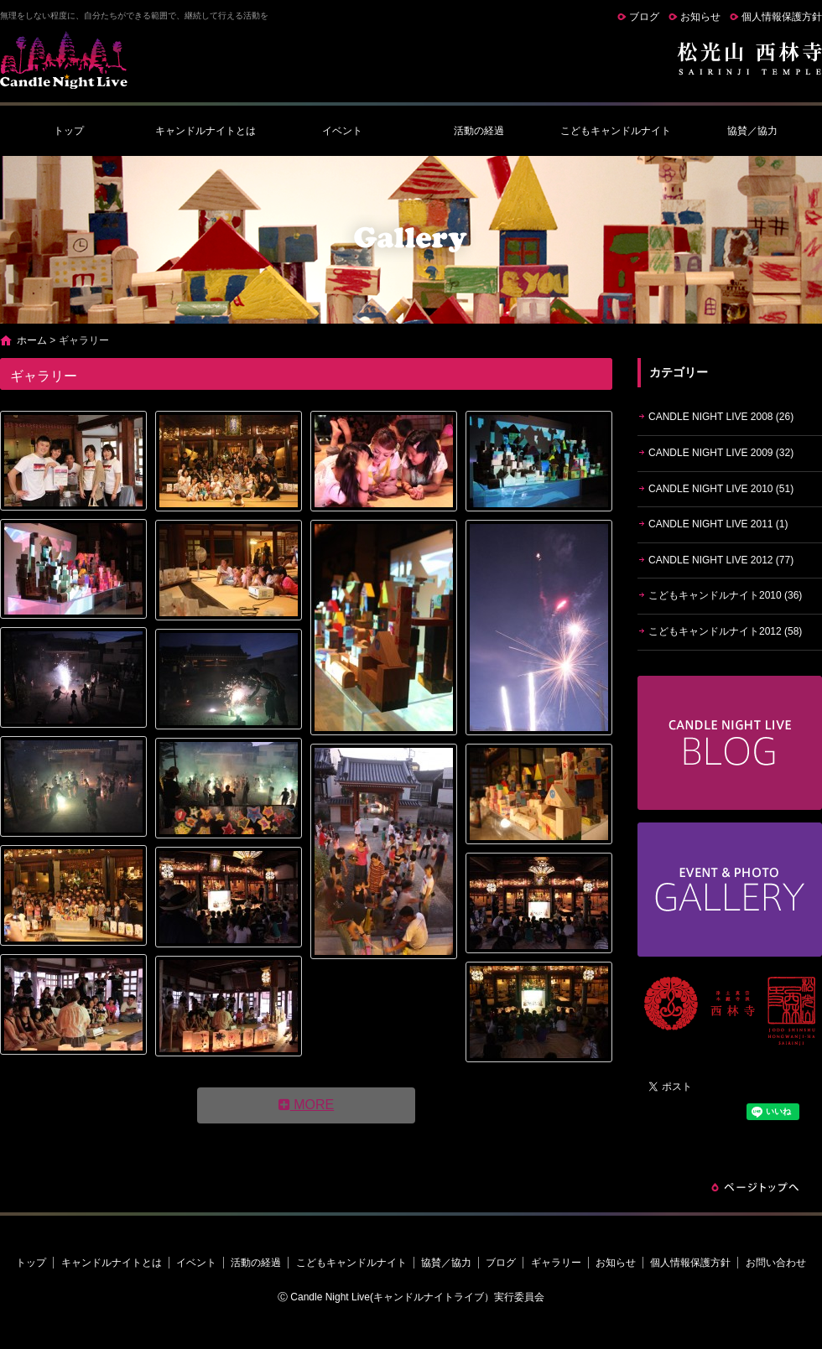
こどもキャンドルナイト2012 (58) (725, 631)
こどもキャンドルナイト (615, 131)
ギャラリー (556, 1263)
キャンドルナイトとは (205, 131)
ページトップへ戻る (755, 1187)
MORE (306, 1104)
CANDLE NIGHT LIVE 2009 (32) (720, 453)
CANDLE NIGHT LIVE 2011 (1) (718, 524)
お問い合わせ (776, 1263)
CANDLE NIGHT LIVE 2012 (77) (720, 560)
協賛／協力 (752, 131)
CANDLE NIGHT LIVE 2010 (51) (720, 489)
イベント (342, 131)
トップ (69, 131)
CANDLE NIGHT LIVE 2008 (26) (720, 417)
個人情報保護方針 (781, 17)
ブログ (644, 17)
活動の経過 (479, 131)
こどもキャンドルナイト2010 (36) (725, 595)
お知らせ (700, 17)
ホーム (32, 340)
